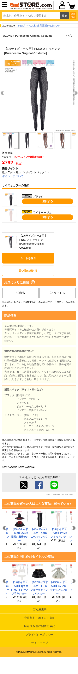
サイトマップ (39, 642)
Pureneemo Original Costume (33, 35)
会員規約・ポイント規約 (39, 617)
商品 (20, 293)
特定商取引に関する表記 (39, 626)
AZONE (7, 35)
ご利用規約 (40, 609)
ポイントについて (13, 176)
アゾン (69, 35)
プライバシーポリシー (40, 634)
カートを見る (28, 258)
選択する (47, 201)
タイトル (57, 293)
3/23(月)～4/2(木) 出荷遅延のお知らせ (39, 25)
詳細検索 (73, 15)
